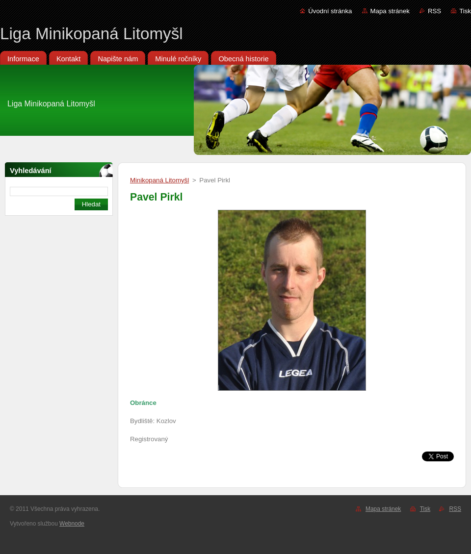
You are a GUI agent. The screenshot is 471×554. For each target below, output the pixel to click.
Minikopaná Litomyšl (159, 180)
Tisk (465, 11)
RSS (434, 11)
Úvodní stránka (330, 11)
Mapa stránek (390, 11)
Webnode (71, 523)
